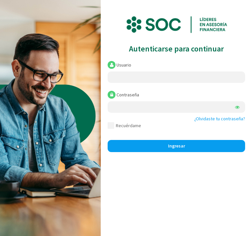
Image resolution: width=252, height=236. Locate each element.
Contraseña (123, 95)
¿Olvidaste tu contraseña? (219, 119)
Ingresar (176, 146)
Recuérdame (124, 125)
